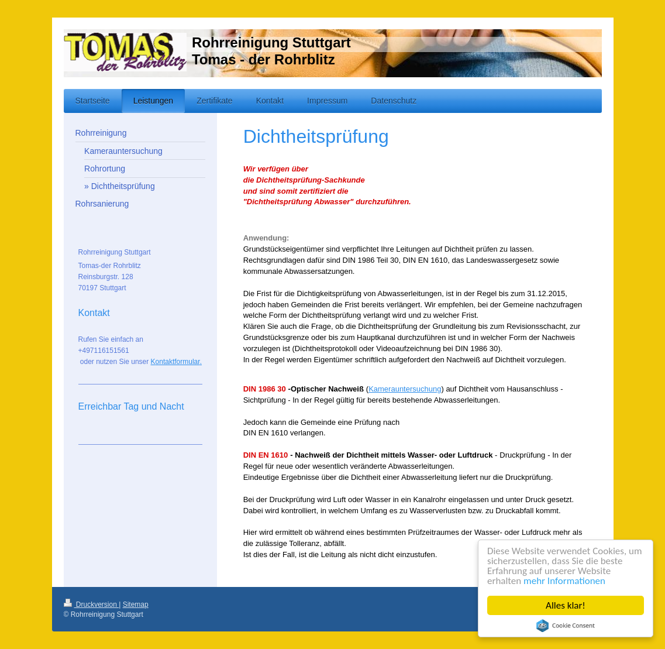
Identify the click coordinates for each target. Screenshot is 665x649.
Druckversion (91, 604)
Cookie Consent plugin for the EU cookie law (565, 625)
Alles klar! (565, 605)
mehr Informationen (564, 581)
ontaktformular (178, 362)
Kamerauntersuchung (404, 388)
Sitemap (136, 604)
